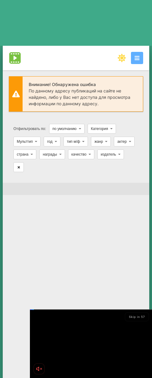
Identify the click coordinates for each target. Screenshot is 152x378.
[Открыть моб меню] (137, 58)
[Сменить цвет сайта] (122, 58)
